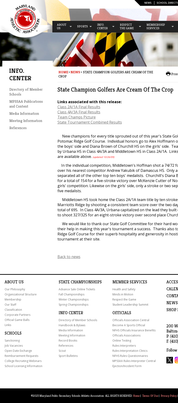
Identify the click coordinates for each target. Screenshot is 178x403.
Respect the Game (124, 299)
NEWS (172, 302)
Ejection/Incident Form (127, 366)
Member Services (129, 282)
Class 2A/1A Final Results (78, 106)
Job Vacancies (14, 346)
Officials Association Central (130, 320)
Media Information (24, 113)
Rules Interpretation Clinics (129, 351)
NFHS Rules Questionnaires (130, 356)
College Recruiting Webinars (23, 361)
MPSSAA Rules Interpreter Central (134, 361)
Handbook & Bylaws (72, 325)
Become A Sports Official (128, 325)
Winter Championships (74, 299)
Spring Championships (73, 305)
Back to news (68, 256)
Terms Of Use (150, 395)
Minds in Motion (122, 294)
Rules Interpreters (124, 346)
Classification (13, 310)
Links (8, 325)
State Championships (80, 282)
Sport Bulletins (68, 356)
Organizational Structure (21, 294)
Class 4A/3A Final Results (78, 112)
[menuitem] (62, 26)
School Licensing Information (23, 366)
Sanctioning (12, 340)
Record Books (68, 340)
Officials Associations (126, 335)
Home (63, 72)
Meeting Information (25, 120)
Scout (62, 351)
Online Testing (121, 340)
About (11, 282)
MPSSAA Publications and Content (26, 104)
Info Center (71, 312)
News (148, 2)
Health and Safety (123, 289)
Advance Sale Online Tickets (77, 289)
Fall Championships (71, 294)
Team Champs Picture (76, 117)
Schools (13, 333)
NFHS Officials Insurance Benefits (134, 330)
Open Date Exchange (18, 351)
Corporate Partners (17, 315)
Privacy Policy (169, 395)
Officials (121, 312)
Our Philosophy (15, 289)
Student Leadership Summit (130, 305)
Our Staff (10, 305)
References (18, 127)
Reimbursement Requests (21, 356)
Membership (13, 299)
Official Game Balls (17, 320)
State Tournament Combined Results (89, 122)
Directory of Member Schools (78, 320)
